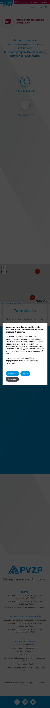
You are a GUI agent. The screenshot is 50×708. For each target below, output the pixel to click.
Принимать (12, 373)
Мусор (25, 373)
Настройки (10, 363)
